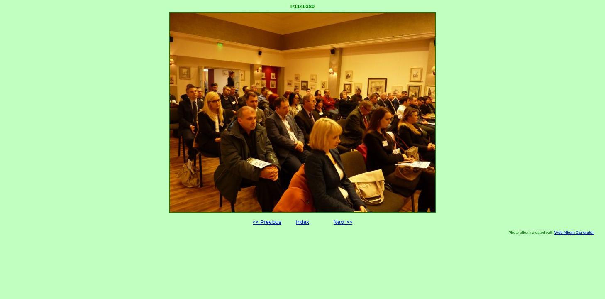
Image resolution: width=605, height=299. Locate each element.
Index (302, 222)
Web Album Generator (574, 232)
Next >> (343, 222)
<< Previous (267, 222)
